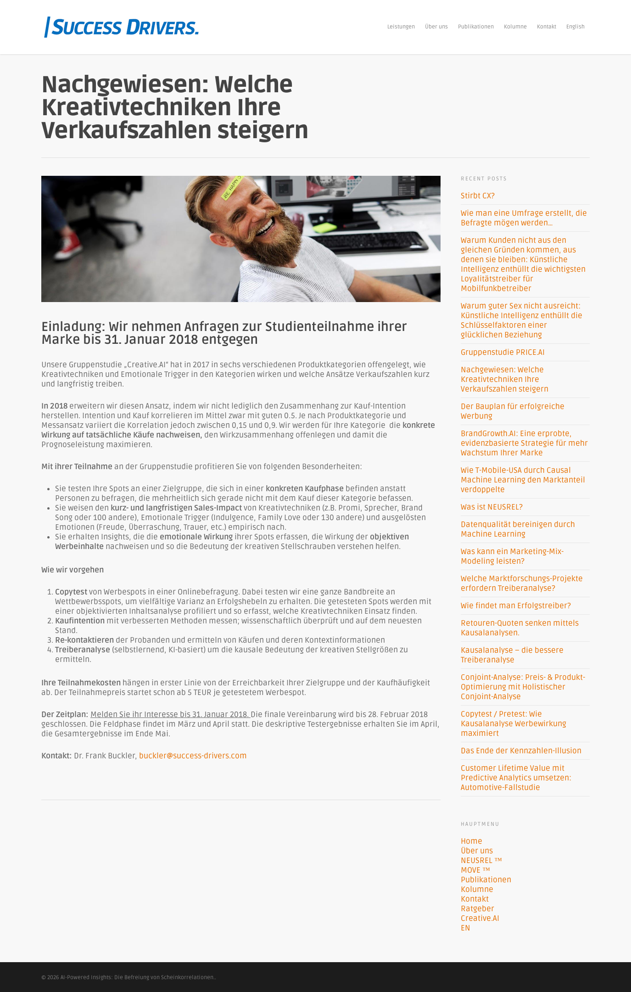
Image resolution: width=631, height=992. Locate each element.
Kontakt (546, 26)
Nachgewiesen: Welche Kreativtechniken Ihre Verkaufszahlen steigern (504, 379)
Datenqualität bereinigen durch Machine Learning (518, 529)
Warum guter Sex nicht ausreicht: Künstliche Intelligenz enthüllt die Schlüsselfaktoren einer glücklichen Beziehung (521, 320)
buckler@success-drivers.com (193, 756)
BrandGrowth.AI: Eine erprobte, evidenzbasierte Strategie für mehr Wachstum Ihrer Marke (524, 443)
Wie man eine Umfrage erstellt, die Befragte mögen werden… (524, 218)
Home (471, 841)
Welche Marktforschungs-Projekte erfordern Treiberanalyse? (522, 583)
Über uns (436, 26)
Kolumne (515, 26)
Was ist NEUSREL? (492, 507)
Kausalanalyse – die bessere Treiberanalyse (512, 655)
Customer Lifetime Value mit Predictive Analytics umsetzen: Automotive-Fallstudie (516, 777)
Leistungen (401, 26)
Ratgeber (477, 909)
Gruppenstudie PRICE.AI (503, 352)
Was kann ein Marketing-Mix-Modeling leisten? (512, 556)
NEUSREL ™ (481, 860)
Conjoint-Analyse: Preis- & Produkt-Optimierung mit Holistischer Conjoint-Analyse (523, 687)
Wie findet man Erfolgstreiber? (516, 606)
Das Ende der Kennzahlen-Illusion (521, 751)
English (575, 26)
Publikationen (476, 26)
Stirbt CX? (478, 196)
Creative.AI (480, 918)
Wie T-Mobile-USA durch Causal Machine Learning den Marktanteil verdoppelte (523, 479)
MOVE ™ (475, 870)
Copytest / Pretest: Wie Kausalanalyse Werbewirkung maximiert (513, 723)
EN (465, 928)
